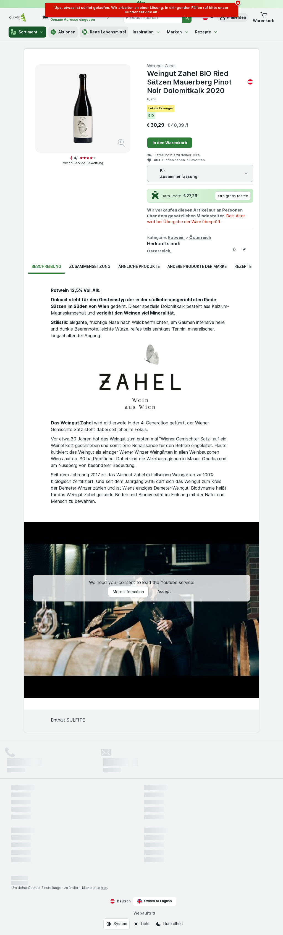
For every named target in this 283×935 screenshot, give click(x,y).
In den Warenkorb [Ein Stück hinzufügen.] (170, 142)
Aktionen (63, 32)
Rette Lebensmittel (104, 32)
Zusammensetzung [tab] (90, 266)
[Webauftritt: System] (116, 923)
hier (104, 888)
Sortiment (27, 32)
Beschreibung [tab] (46, 266)
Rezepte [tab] (242, 266)
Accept (164, 591)
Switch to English (154, 901)
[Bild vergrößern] (122, 143)
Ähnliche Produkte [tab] (139, 266)
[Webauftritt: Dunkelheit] (169, 923)
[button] (263, 17)
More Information (128, 592)
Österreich (200, 237)
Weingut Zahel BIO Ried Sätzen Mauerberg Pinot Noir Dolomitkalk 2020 (200, 82)
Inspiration (146, 32)
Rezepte (206, 32)
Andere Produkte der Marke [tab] (197, 266)
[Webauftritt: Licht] (141, 923)
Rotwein (176, 237)
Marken (177, 32)
